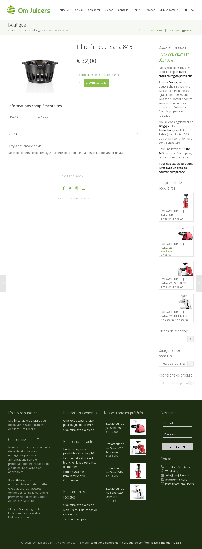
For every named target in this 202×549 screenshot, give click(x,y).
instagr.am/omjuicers (179, 484)
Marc (22, 509)
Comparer (94, 10)
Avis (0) (14, 133)
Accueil (12, 30)
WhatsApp (174, 30)
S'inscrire (177, 446)
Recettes (150, 10)
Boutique (63, 10)
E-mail (188, 30)
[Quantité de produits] (80, 83)
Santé (136, 10)
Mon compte (169, 10)
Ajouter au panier (96, 82)
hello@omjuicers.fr (177, 475)
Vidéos (109, 10)
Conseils (123, 10)
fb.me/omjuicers (176, 479)
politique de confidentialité (140, 542)
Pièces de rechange (30, 30)
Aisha (18, 480)
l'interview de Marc (27, 420)
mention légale (171, 542)
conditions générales (104, 542)
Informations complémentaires (35, 105)
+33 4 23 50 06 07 (152, 30)
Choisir (79, 10)
